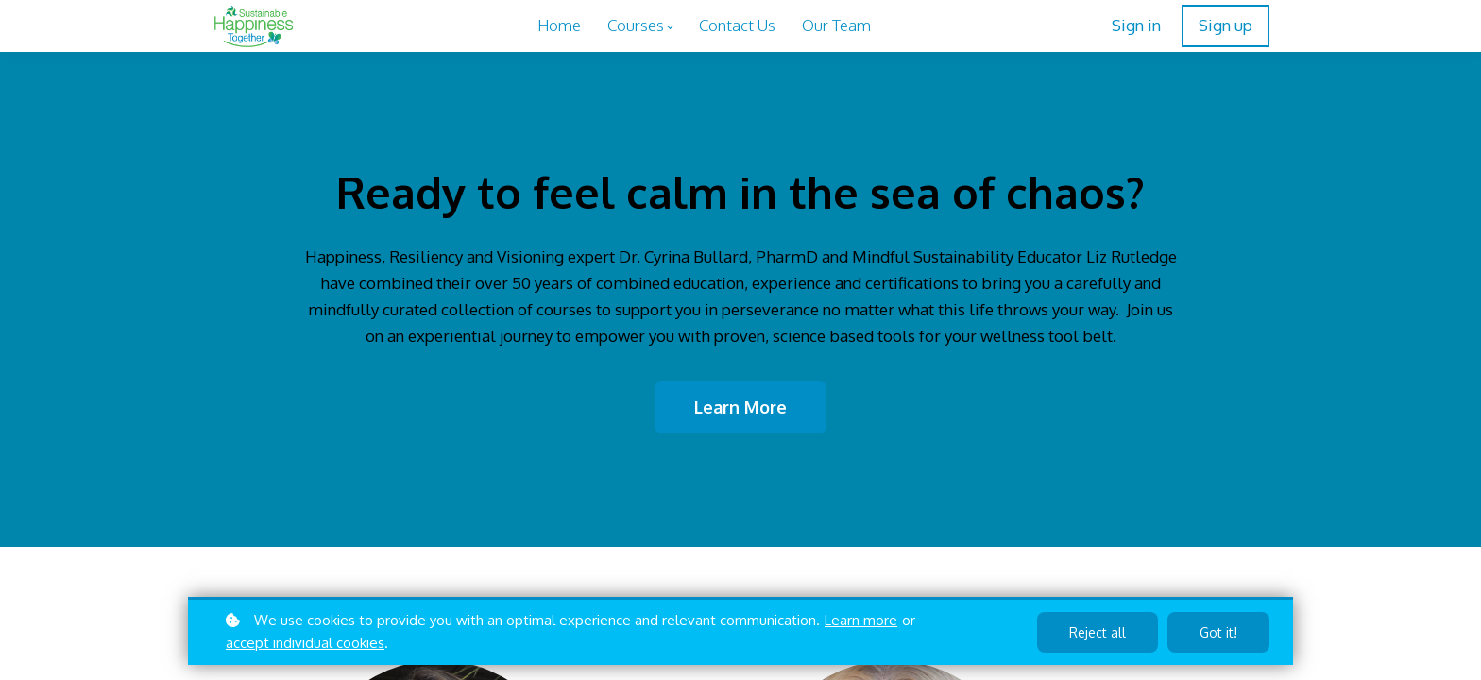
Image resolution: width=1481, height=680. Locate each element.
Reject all (1097, 632)
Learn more (861, 620)
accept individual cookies (305, 643)
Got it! (1218, 632)
